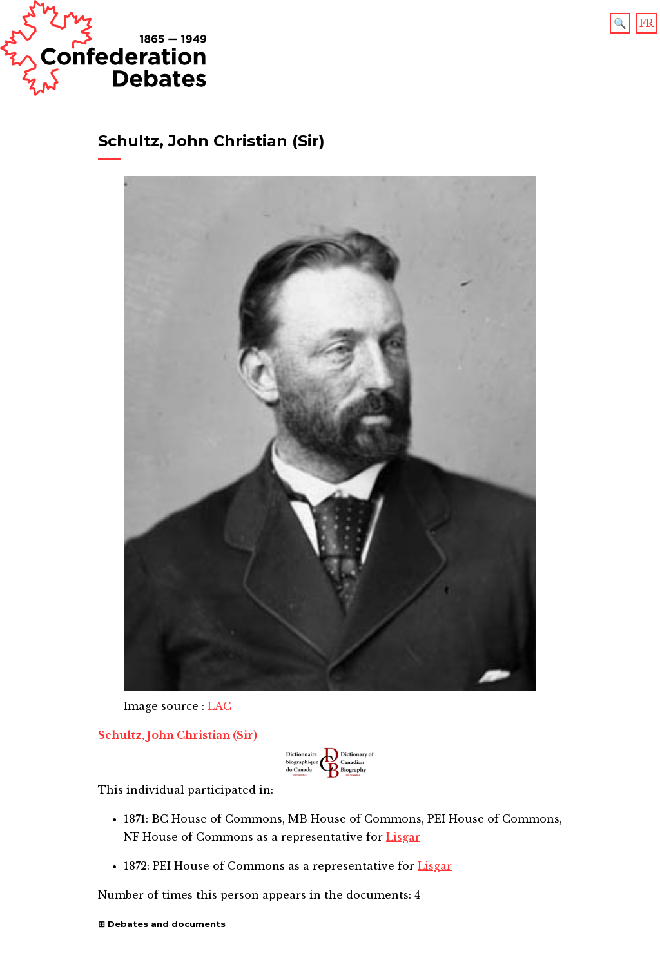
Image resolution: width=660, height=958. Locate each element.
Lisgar (403, 836)
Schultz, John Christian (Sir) (177, 735)
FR (646, 23)
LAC (219, 706)
